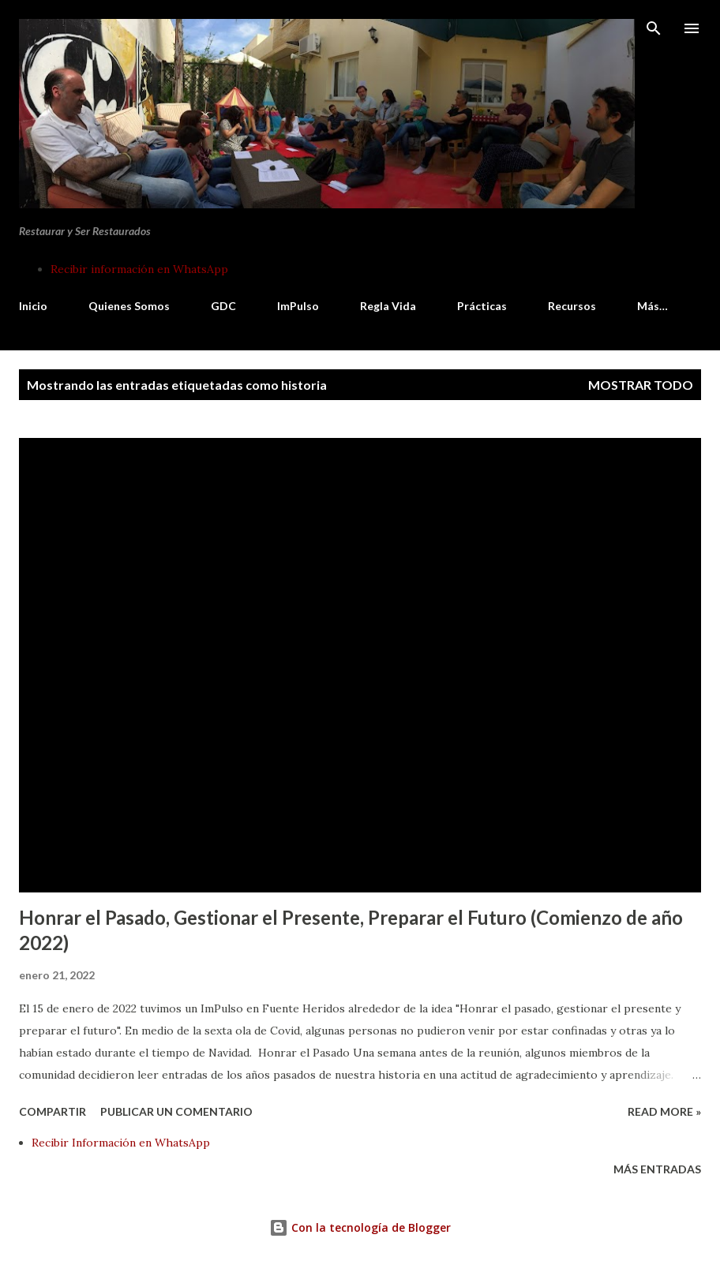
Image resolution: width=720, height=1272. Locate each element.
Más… (652, 305)
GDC (223, 305)
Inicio (33, 305)
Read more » (664, 1111)
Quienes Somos (129, 305)
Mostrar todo (640, 384)
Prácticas (482, 305)
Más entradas (657, 1169)
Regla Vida (388, 305)
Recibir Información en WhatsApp (121, 1142)
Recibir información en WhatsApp (139, 269)
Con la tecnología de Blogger (360, 1227)
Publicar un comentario (176, 1111)
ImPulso (298, 305)
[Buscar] (653, 28)
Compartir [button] (52, 1111)
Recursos (572, 305)
